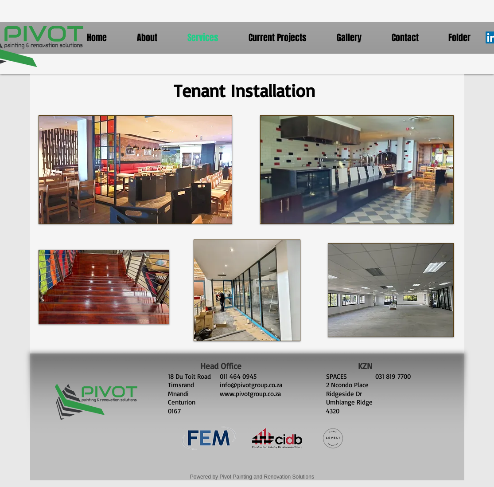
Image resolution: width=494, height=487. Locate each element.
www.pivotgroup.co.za (250, 393)
